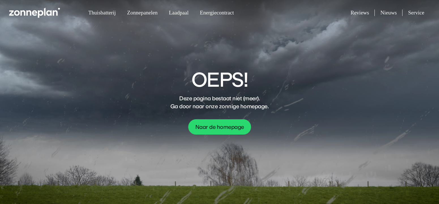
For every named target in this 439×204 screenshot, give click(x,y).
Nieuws (391, 13)
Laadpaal (179, 13)
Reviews (363, 13)
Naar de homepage (219, 127)
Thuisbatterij (102, 13)
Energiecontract (217, 13)
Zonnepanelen (142, 13)
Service (416, 13)
